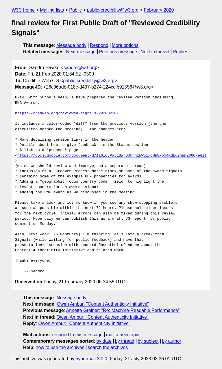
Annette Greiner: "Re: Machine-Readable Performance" (123, 310)
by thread (124, 341)
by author (171, 341)
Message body (71, 45)
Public (75, 10)
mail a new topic (122, 334)
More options (125, 45)
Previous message (118, 51)
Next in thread (154, 51)
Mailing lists (52, 10)
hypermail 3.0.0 (91, 358)
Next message (81, 51)
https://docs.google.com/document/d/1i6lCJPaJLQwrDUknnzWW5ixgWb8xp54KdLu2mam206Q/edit (112, 155)
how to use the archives (60, 347)
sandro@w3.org (80, 67)
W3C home (23, 10)
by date (103, 341)
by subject (148, 341)
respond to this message (77, 334)
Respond (99, 45)
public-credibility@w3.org (112, 10)
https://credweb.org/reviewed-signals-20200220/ (67, 113)
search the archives (108, 347)
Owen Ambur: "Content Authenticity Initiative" (103, 304)
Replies (180, 51)
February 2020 (159, 10)
